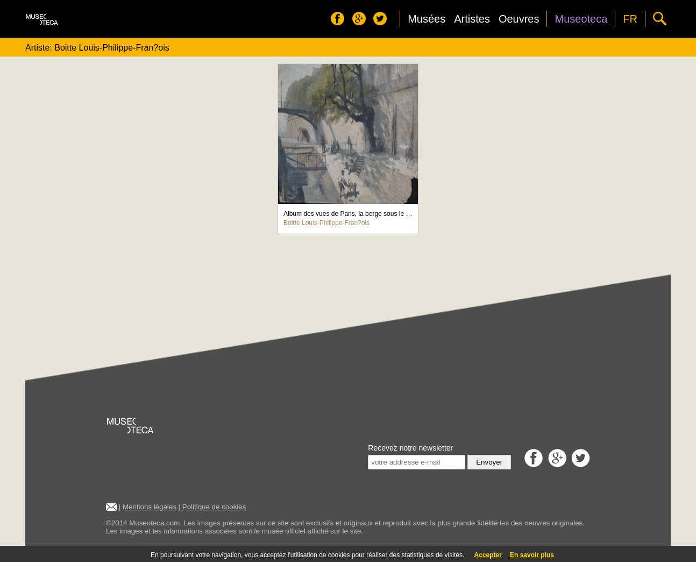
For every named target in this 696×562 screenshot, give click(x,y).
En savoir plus (532, 555)
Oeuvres (519, 19)
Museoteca (581, 19)
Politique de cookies (214, 507)
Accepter (488, 555)
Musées (426, 19)
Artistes (472, 19)
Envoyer (489, 462)
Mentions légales (149, 507)
